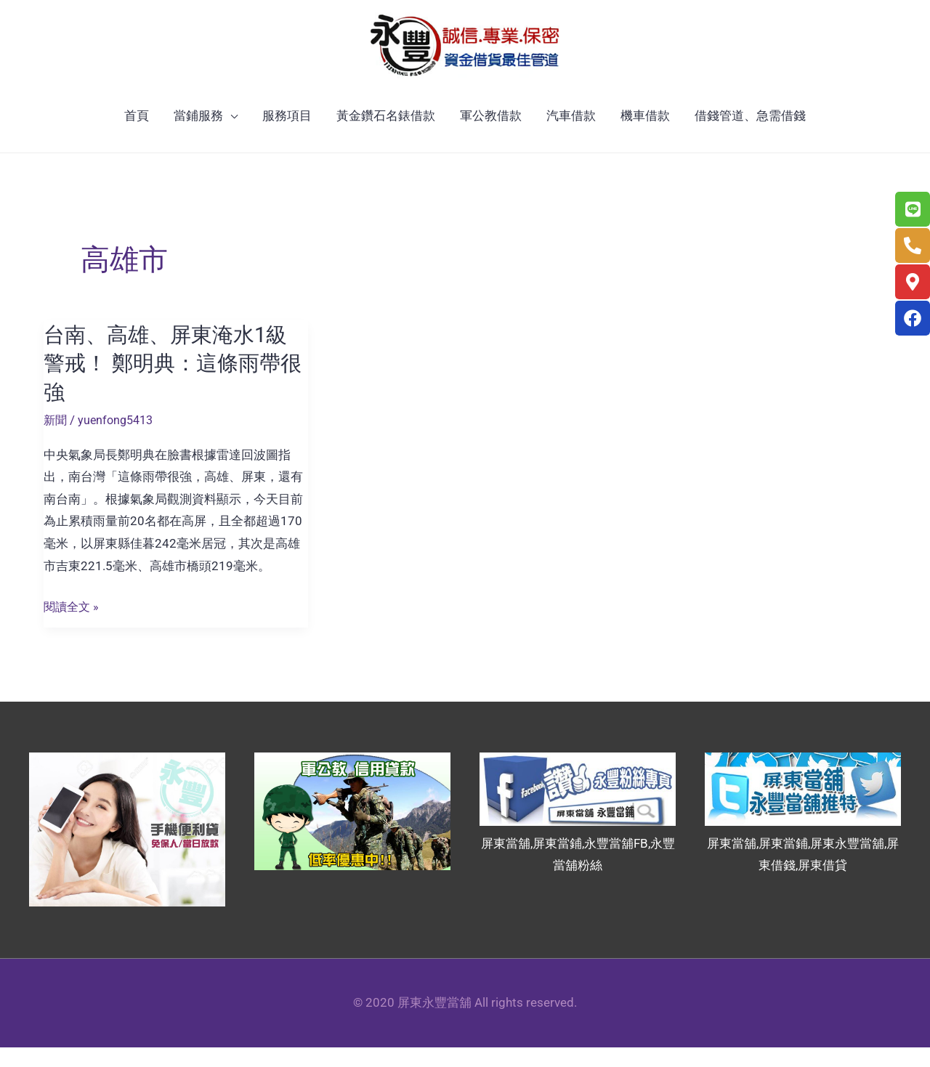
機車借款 (645, 136)
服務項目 (287, 136)
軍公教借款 (491, 136)
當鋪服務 (198, 136)
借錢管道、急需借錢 (750, 136)
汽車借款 (571, 136)
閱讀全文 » (73, 626)
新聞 (56, 439)
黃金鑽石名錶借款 (385, 136)
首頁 (136, 136)
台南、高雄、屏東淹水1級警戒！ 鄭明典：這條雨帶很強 (170, 384)
